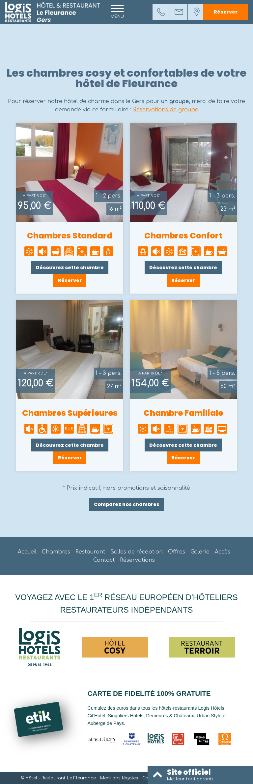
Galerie (200, 552)
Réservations (137, 560)
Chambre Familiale (183, 413)
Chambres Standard (69, 235)
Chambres (56, 552)
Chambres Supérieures (70, 413)
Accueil (27, 552)
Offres (176, 552)
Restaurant (90, 552)
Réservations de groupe (165, 110)
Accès (222, 552)
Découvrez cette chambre (70, 267)
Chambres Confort (183, 235)
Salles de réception (136, 552)
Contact (104, 560)
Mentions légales (119, 778)
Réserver (226, 12)
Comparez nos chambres (126, 504)
